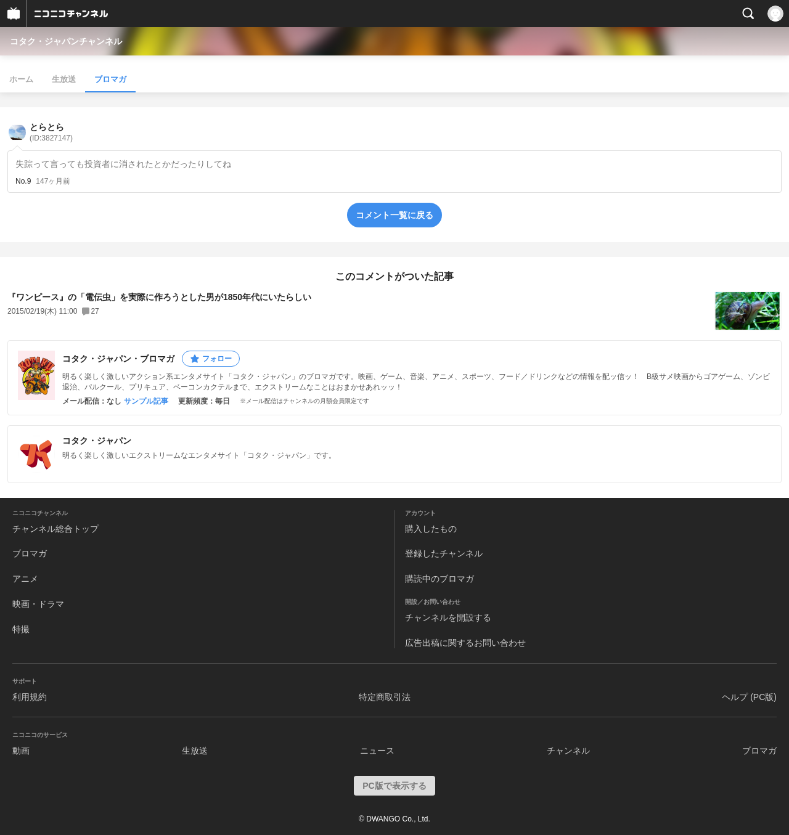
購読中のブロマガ (439, 579)
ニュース (377, 751)
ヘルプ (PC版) (749, 697)
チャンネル (568, 751)
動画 (21, 751)
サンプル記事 (146, 401)
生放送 (64, 79)
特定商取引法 (385, 697)
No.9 (23, 181)
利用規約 (29, 697)
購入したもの (431, 529)
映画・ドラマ (38, 604)
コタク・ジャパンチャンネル (66, 41)
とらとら (51, 132)
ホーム (21, 79)
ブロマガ (110, 79)
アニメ (25, 579)
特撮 (21, 629)
